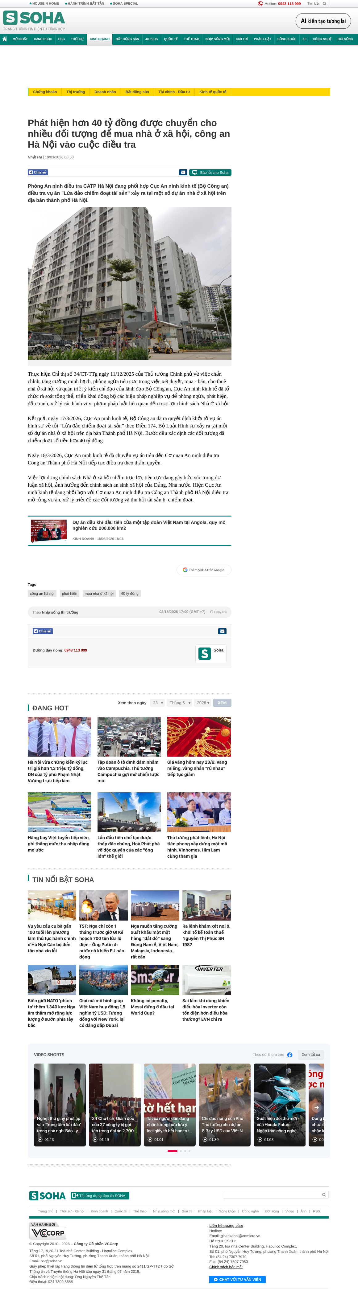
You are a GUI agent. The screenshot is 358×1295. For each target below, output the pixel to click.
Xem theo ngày (132, 703)
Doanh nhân (105, 92)
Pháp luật (262, 39)
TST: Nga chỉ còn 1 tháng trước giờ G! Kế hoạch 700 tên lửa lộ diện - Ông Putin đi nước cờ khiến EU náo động (101, 941)
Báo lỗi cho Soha (214, 172)
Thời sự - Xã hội (72, 1211)
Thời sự (77, 39)
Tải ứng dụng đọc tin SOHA (98, 1195)
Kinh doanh (100, 39)
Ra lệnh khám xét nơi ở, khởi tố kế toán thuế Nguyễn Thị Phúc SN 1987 (206, 935)
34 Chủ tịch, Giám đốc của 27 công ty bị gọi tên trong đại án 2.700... (114, 1125)
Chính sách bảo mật (226, 1267)
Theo (129, 612)
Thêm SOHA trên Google (203, 569)
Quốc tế (170, 39)
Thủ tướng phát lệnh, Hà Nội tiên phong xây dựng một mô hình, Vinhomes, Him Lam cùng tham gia (197, 847)
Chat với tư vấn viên (237, 1280)
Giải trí (242, 39)
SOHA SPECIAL (125, 4)
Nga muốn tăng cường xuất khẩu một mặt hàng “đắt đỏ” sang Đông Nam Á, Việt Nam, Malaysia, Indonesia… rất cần (155, 941)
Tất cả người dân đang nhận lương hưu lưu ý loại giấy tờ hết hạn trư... (169, 1125)
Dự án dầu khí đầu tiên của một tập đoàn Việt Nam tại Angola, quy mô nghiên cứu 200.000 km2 (149, 525)
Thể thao (191, 39)
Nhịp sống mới (218, 39)
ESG (61, 39)
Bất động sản (127, 39)
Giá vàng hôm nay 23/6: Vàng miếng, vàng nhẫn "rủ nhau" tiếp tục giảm (197, 768)
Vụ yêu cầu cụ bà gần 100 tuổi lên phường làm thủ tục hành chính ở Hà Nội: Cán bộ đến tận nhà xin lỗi (52, 938)
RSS (316, 1211)
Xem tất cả (311, 1054)
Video (289, 1211)
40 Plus (151, 39)
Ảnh (303, 1211)
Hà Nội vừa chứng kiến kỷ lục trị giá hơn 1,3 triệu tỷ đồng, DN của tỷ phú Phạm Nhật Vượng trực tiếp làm (58, 771)
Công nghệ (322, 39)
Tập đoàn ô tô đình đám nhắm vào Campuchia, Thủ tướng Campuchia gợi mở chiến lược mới (129, 771)
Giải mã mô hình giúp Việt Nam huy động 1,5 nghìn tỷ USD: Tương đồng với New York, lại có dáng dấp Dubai (102, 1013)
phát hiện (69, 593)
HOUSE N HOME (45, 4)
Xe (304, 39)
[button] (172, 1151)
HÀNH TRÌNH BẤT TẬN (86, 4)
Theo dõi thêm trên (273, 1055)
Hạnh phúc (43, 39)
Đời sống (345, 39)
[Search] (271, 1194)
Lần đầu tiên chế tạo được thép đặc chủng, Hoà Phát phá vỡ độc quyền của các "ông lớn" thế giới (129, 847)
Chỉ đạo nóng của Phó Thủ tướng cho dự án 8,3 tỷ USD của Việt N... (224, 1125)
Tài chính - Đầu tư (174, 92)
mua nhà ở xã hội (99, 593)
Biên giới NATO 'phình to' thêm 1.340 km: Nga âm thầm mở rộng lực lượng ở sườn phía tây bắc (51, 1013)
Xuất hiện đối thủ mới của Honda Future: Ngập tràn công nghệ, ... (279, 1125)
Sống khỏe (286, 39)
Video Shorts (49, 1054)
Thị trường (75, 92)
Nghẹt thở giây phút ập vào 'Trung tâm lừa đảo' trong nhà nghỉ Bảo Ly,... (59, 1125)
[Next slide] (317, 1108)
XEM (222, 703)
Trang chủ (45, 1211)
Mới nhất (20, 39)
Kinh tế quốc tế (212, 92)
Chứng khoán (45, 92)
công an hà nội (42, 593)
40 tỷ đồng (130, 593)
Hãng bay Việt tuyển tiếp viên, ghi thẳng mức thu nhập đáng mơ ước (59, 844)
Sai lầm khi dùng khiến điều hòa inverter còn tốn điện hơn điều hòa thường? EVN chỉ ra (205, 1010)
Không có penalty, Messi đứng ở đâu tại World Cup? (152, 1007)
